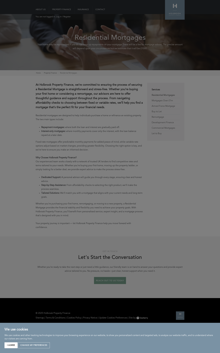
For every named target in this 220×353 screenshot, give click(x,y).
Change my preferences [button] (33, 345)
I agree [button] (11, 345)
